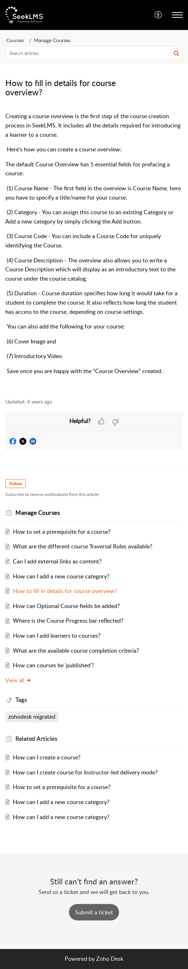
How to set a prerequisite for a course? (61, 532)
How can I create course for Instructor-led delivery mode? (85, 772)
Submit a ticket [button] (94, 912)
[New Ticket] (94, 912)
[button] (158, 15)
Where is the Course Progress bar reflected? (68, 620)
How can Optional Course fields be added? (66, 606)
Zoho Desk (109, 959)
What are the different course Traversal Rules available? (82, 546)
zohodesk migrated (31, 717)
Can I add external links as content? (57, 561)
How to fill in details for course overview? (65, 591)
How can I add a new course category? (61, 576)
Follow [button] (15, 484)
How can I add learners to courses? (56, 635)
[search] (94, 53)
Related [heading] (36, 739)
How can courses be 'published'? (53, 665)
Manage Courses (52, 40)
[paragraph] (94, 251)
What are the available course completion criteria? (76, 650)
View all (18, 680)
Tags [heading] (21, 700)
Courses (15, 40)
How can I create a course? (46, 757)
